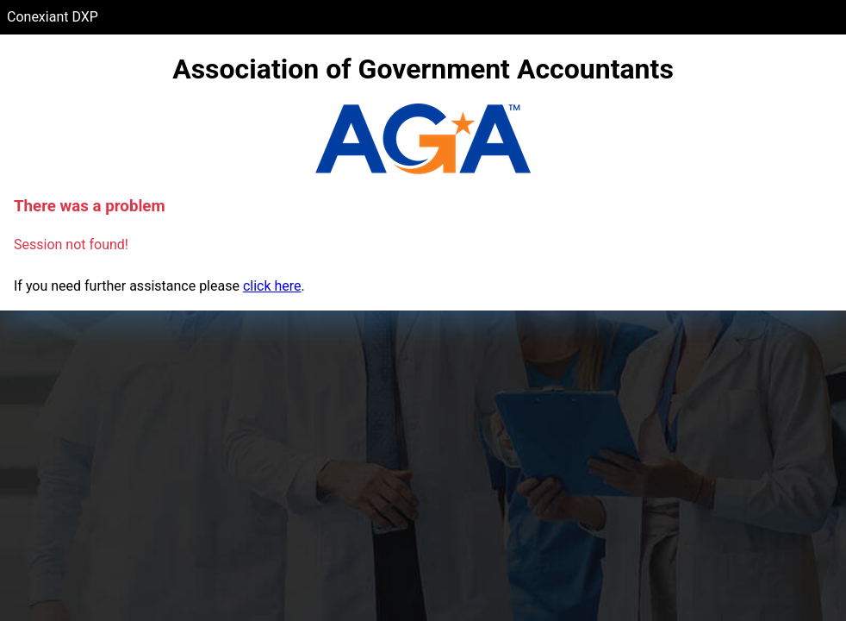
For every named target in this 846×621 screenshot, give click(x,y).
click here (272, 286)
